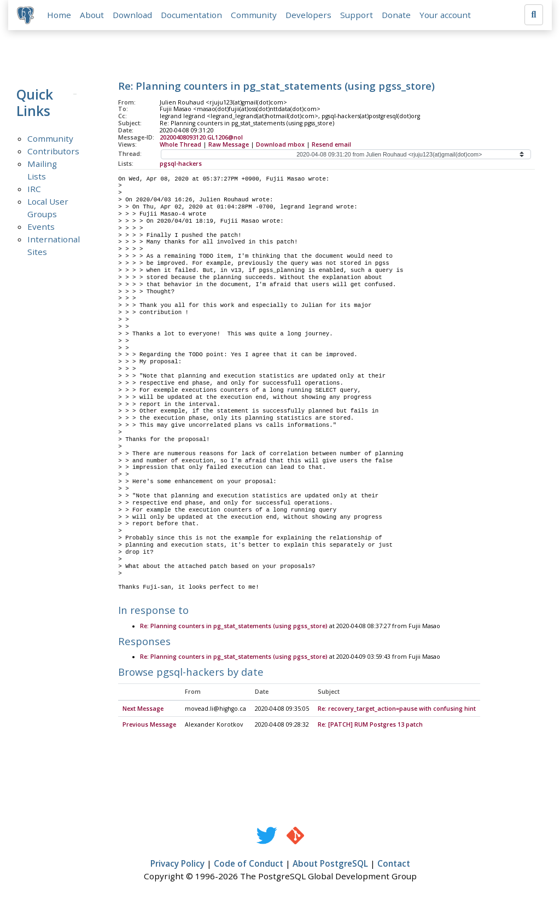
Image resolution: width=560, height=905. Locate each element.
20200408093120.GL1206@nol (201, 137)
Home (59, 14)
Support (356, 14)
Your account (445, 14)
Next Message (143, 709)
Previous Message (149, 725)
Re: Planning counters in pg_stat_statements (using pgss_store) (234, 626)
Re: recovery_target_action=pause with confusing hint (397, 709)
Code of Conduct (248, 864)
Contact (393, 864)
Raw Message (228, 144)
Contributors (53, 151)
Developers (308, 14)
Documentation (191, 14)
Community (254, 14)
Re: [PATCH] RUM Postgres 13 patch (370, 725)
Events (41, 226)
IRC (34, 188)
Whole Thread (180, 144)
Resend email (331, 144)
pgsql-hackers (181, 163)
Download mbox (280, 144)
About (92, 14)
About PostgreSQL (330, 864)
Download (132, 14)
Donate (396, 14)
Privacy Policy (177, 864)
